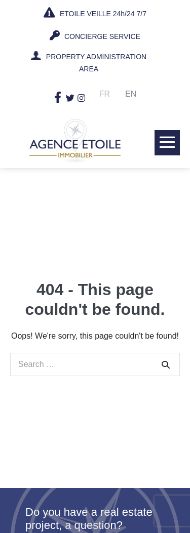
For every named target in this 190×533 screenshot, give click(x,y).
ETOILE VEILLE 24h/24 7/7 (95, 13)
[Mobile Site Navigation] (167, 142)
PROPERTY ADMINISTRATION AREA (96, 63)
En (130, 94)
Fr (104, 94)
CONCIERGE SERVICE (95, 35)
